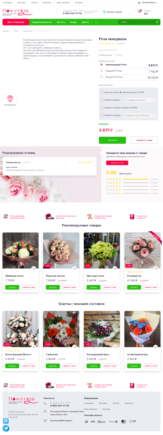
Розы (16, 31)
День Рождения (16, 22)
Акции (73, 22)
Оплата (34, 3)
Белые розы (28, 31)
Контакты (79, 3)
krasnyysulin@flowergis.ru (61, 420)
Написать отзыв (117, 163)
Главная (6, 31)
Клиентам (47, 3)
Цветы (85, 22)
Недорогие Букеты (42, 22)
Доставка (22, 3)
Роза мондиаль (44, 31)
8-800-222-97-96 (72, 13)
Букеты (61, 22)
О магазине (7, 3)
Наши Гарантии (63, 3)
